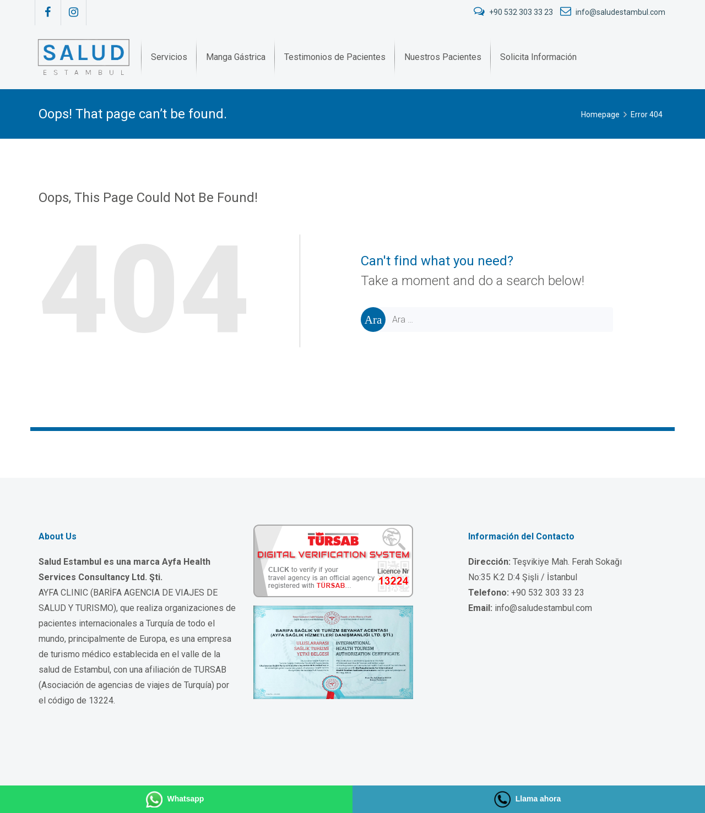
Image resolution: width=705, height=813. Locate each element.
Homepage (600, 114)
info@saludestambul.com (612, 12)
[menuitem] (169, 57)
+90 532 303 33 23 (514, 12)
